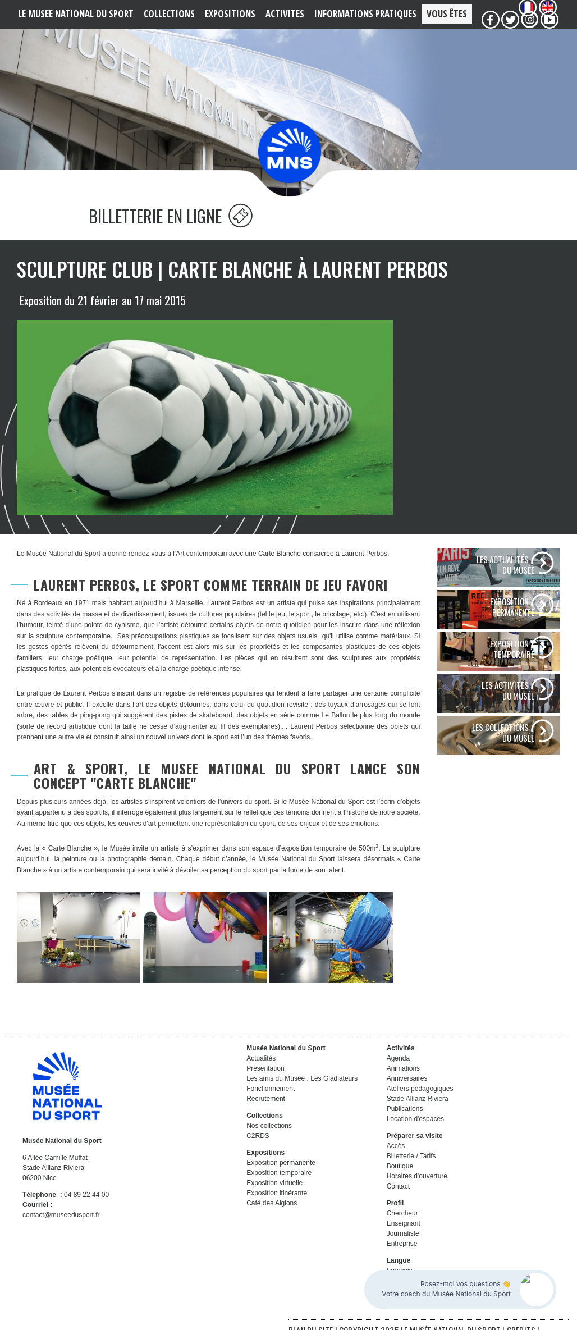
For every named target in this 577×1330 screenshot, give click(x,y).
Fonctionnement (270, 1089)
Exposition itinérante (276, 1193)
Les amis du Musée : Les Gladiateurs (302, 1078)
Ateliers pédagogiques (420, 1089)
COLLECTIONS (169, 13)
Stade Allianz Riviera (417, 1099)
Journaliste (403, 1233)
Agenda (398, 1058)
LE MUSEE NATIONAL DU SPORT (76, 13)
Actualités (261, 1058)
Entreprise (402, 1243)
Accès (396, 1146)
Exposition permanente (280, 1163)
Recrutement (265, 1099)
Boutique (400, 1166)
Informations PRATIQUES (365, 13)
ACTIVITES (284, 13)
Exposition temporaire (279, 1173)
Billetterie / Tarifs (411, 1156)
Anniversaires (407, 1078)
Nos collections (269, 1126)
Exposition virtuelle (274, 1183)
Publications (405, 1109)
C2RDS (257, 1136)
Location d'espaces (415, 1119)
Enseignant (403, 1223)
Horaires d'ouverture (417, 1176)
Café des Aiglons (271, 1203)
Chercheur (402, 1213)
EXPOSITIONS (230, 13)
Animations (403, 1068)
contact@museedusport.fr (61, 1215)
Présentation (265, 1068)
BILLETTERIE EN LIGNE (171, 215)
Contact (398, 1186)
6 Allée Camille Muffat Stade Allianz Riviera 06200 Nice (55, 1168)
